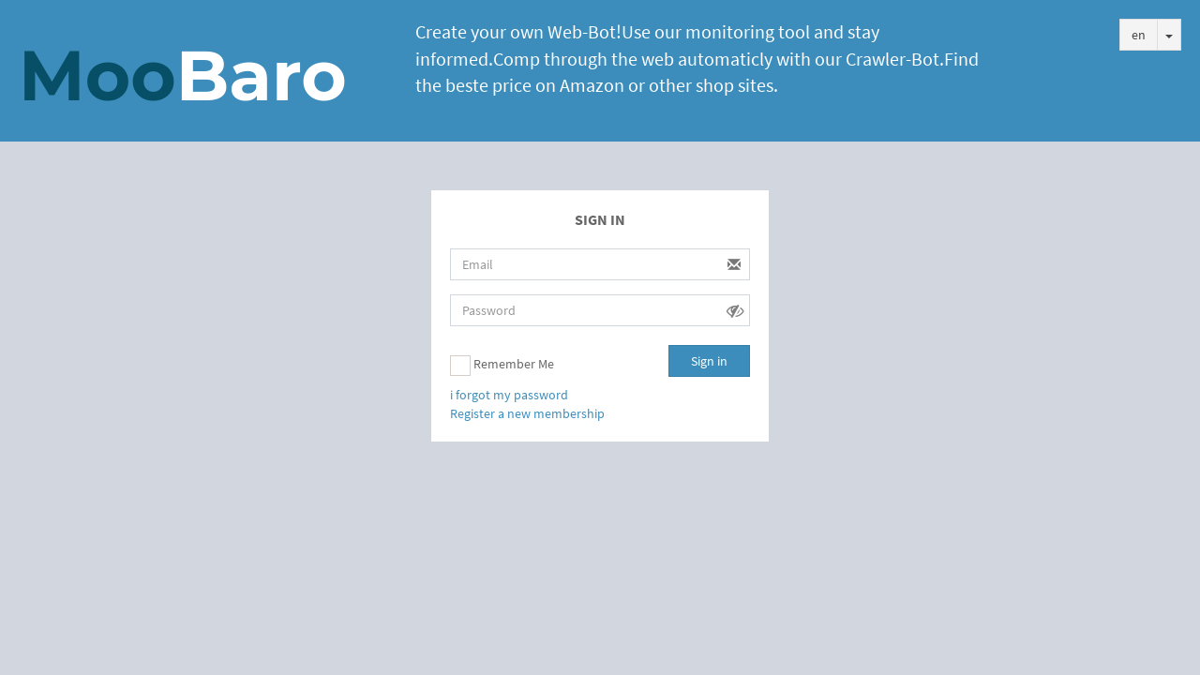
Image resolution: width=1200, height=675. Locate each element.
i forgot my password (509, 394)
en (1139, 34)
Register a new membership (527, 413)
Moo (183, 75)
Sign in (709, 360)
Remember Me (502, 365)
